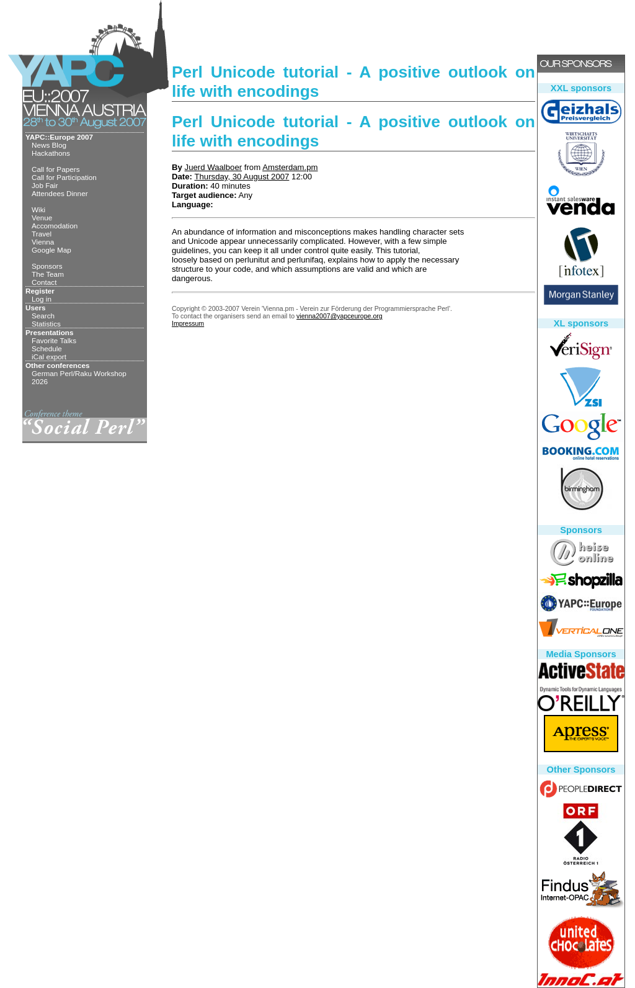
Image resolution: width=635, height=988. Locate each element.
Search (43, 316)
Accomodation (55, 226)
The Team (48, 274)
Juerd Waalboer (213, 167)
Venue (42, 217)
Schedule (47, 348)
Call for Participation (64, 177)
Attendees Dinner (60, 193)
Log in (41, 299)
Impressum (188, 323)
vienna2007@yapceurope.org (339, 316)
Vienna (43, 242)
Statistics (46, 324)
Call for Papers (56, 169)
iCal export (49, 357)
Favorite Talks (54, 340)
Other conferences (57, 365)
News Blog (49, 145)
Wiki (38, 209)
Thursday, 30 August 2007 (241, 176)
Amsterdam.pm (290, 167)
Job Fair (45, 185)
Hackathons (51, 153)
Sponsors (47, 266)
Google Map (51, 250)
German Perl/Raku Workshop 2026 (79, 377)
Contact (44, 282)
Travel (41, 234)
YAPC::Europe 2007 (59, 137)
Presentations (49, 332)
